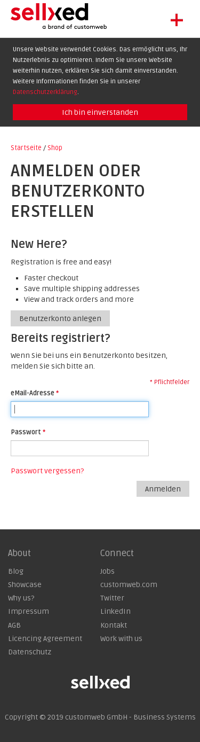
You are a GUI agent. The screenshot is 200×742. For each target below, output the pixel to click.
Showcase (25, 584)
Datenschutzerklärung (45, 92)
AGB (14, 625)
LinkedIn (115, 611)
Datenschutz (29, 652)
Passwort (26, 432)
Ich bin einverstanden (100, 112)
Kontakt (113, 625)
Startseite (26, 148)
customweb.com (128, 584)
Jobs (107, 571)
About (19, 553)
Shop (54, 148)
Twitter (112, 598)
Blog (15, 571)
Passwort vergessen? (47, 470)
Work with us (121, 638)
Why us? (21, 598)
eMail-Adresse (32, 393)
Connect (117, 553)
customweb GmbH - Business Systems (130, 717)
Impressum (28, 611)
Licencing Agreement (45, 638)
